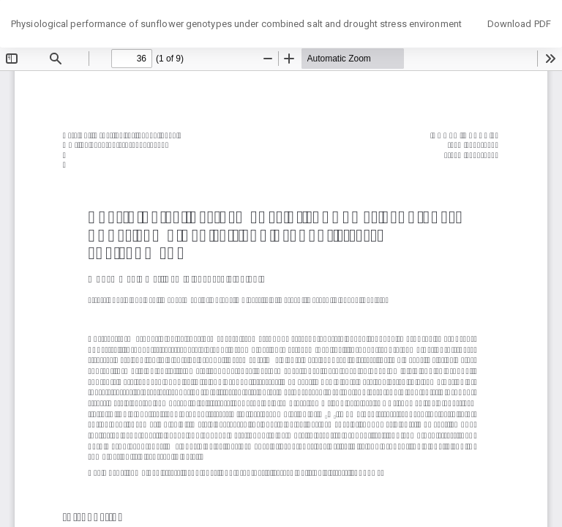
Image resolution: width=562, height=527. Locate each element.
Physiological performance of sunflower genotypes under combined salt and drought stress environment (236, 23)
